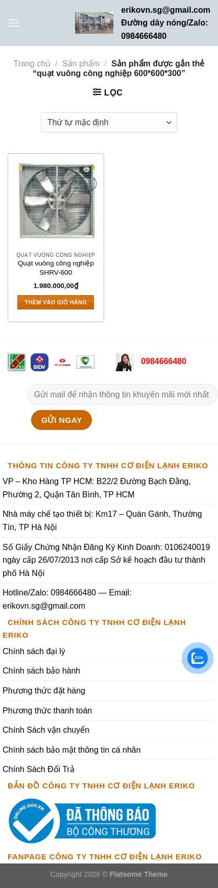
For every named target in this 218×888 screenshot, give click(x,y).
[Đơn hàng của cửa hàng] (109, 122)
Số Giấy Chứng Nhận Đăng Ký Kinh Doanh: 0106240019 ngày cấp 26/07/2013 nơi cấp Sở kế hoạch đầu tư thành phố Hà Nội (106, 560)
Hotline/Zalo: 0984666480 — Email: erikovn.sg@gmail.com (67, 599)
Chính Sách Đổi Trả (39, 769)
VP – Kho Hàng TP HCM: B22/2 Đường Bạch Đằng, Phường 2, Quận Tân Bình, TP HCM (97, 488)
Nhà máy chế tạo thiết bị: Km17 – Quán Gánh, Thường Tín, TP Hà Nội (102, 521)
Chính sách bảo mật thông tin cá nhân (72, 750)
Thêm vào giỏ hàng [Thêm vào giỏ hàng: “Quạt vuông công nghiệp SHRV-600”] (56, 302)
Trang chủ (32, 63)
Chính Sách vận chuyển (46, 730)
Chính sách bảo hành (41, 670)
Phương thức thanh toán (47, 710)
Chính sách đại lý (34, 651)
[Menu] (14, 22)
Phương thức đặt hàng (44, 690)
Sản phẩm (81, 63)
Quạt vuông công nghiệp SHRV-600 (56, 267)
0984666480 (162, 361)
